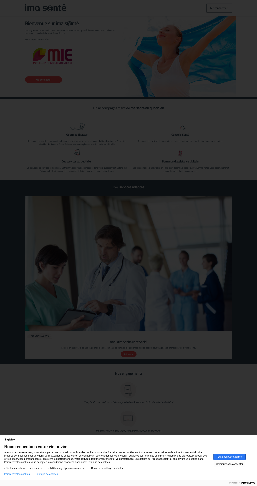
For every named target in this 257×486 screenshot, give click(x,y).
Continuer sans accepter (229, 464)
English (10, 439)
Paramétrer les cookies (17, 474)
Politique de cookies (47, 474)
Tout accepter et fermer (229, 456)
